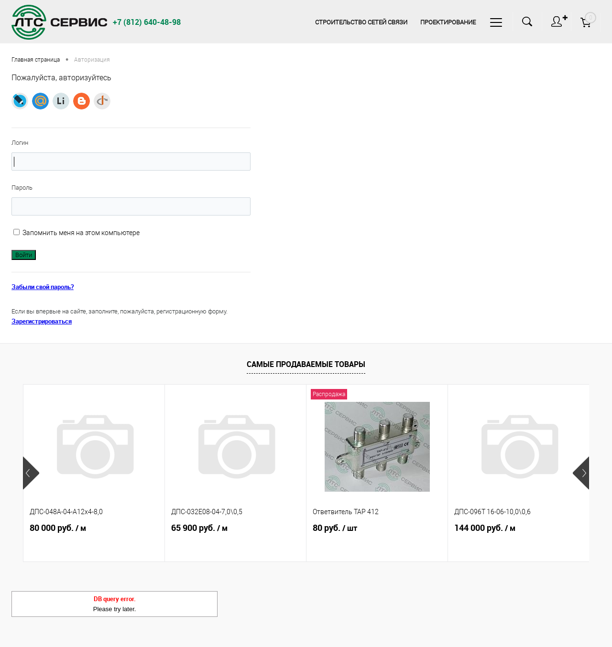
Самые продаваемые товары (306, 364)
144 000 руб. (484, 528)
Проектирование (448, 22)
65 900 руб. (199, 528)
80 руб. (335, 528)
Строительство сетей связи (361, 22)
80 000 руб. (58, 528)
